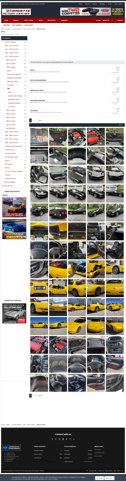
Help (115, 470)
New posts (98, 449)
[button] (20, 20)
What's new (28, 20)
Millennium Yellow (12, 81)
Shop (109, 4)
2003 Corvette (11, 63)
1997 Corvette (10, 125)
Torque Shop (9, 459)
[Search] (119, 20)
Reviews (102, 4)
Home (6, 20)
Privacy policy (108, 470)
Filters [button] (120, 125)
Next (40, 120)
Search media (28, 25)
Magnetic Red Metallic (14, 78)
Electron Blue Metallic (14, 74)
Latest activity (98, 456)
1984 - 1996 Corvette (12, 132)
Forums (16, 20)
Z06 (8, 89)
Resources (52, 20)
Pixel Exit (42, 471)
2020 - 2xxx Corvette (11, 46)
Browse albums (7, 186)
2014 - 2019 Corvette (11, 49)
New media (6, 25)
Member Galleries (9, 182)
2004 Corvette (11, 60)
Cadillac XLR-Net (10, 455)
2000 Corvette (11, 114)
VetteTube (9, 461)
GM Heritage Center (11, 157)
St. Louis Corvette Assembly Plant (15, 171)
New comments (17, 25)
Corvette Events (10, 153)
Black (8, 71)
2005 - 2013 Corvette (12, 53)
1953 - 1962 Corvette (11, 142)
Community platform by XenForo (18, 471)
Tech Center (118, 4)
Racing (7, 168)
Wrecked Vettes (10, 178)
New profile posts (99, 452)
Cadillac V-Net (10, 453)
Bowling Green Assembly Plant (14, 146)
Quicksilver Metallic (14, 103)
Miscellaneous (10, 128)
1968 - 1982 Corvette (11, 135)
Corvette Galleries (10, 42)
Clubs (80, 4)
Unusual (7, 175)
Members (64, 20)
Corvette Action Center (12, 456)
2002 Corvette (10, 67)
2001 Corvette (10, 110)
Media (41, 20)
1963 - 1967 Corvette (11, 139)
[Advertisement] (14, 269)
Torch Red (10, 85)
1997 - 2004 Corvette (12, 56)
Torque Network (10, 458)
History (94, 4)
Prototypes (8, 164)
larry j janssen (88, 461)
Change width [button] (93, 470)
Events (87, 4)
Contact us (101, 470)
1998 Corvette (10, 121)
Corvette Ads (9, 150)
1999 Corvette (10, 117)
